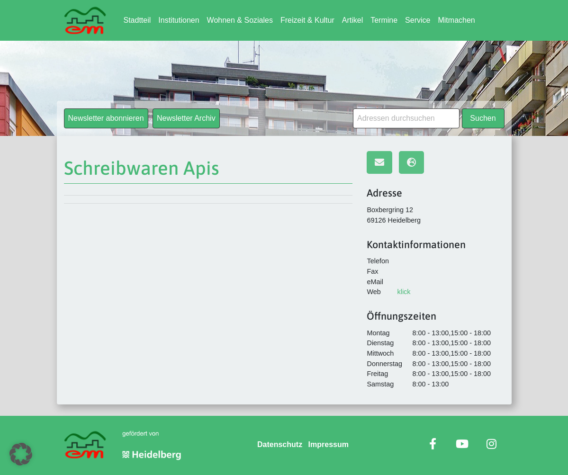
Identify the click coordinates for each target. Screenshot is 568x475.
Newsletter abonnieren (106, 118)
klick (403, 292)
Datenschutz (279, 444)
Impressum (328, 444)
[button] (21, 454)
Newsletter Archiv (186, 118)
